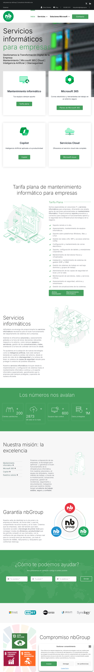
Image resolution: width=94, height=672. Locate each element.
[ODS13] (19, 634)
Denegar (66, 664)
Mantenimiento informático (8, 464)
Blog (56, 7)
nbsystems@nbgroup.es (80, 7)
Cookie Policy (65, 668)
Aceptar (49, 664)
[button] (90, 646)
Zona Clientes (47, 7)
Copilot (6, 472)
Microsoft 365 (8, 468)
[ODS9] (28, 651)
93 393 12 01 (66, 7)
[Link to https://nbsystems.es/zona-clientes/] (41, 7)
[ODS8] (11, 651)
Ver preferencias (83, 664)
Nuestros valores (9, 475)
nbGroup (14, 2)
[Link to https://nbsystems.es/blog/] (54, 7)
